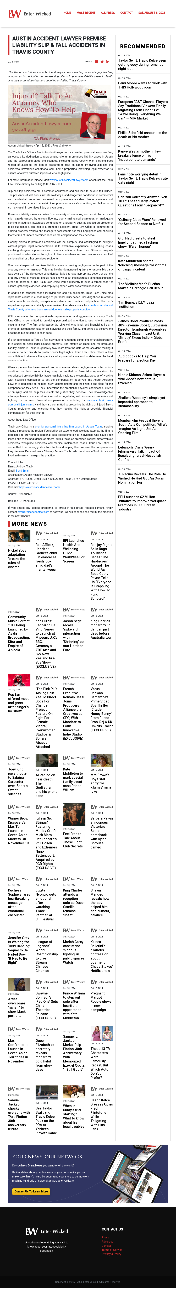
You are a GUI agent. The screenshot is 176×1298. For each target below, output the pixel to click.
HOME (67, 12)
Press (105, 1237)
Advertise (107, 1241)
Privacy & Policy (111, 1254)
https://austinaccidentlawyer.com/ (39, 487)
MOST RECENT (86, 12)
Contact (106, 1245)
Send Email (22, 470)
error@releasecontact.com (33, 512)
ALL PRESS (108, 12)
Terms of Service (112, 1250)
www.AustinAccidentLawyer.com (69, 180)
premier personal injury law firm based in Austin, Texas (68, 426)
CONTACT (126, 12)
